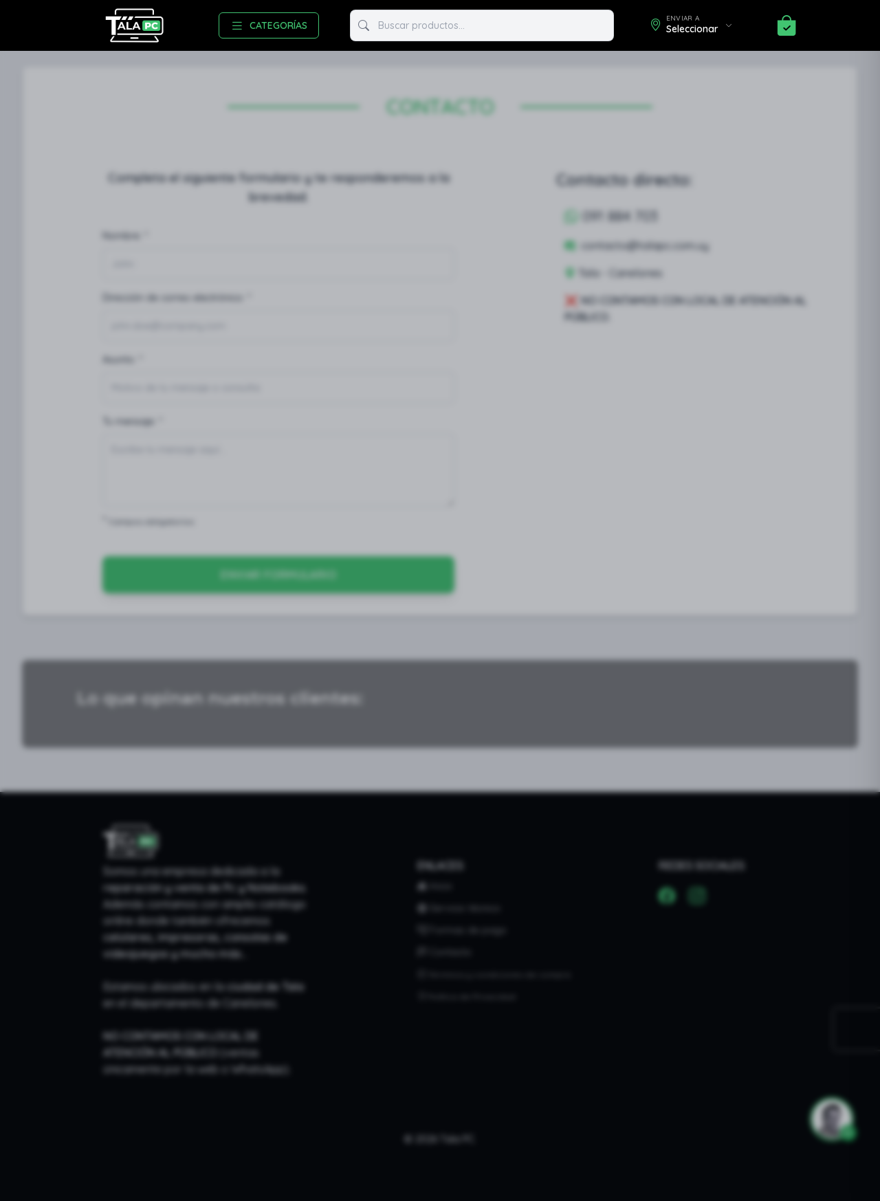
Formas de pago (462, 930)
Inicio (434, 886)
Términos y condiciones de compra (494, 974)
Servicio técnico (458, 908)
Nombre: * (125, 236)
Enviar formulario (278, 575)
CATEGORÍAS (268, 25)
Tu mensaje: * (132, 421)
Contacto (444, 952)
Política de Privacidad (466, 996)
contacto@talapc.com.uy (636, 245)
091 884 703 (611, 216)
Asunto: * (122, 359)
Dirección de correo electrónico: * (176, 297)
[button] (826, 1119)
